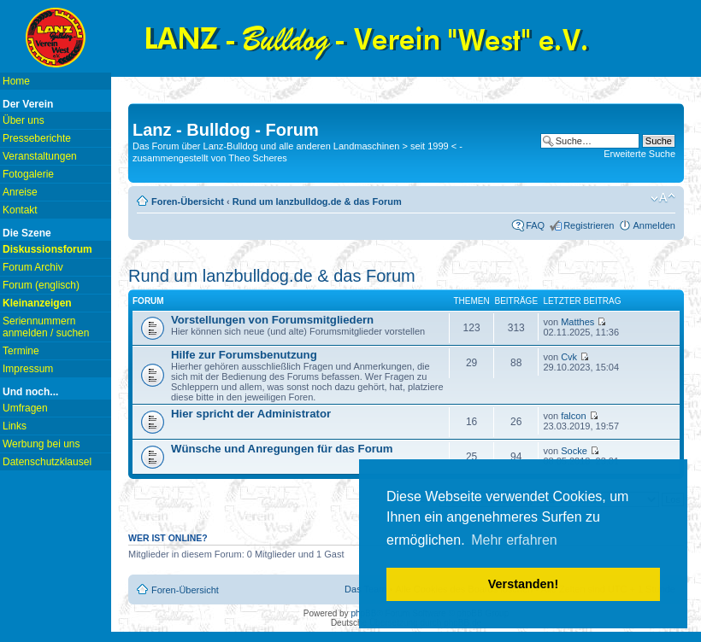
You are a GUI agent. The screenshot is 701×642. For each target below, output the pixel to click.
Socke (574, 451)
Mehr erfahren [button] (514, 540)
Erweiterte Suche (639, 154)
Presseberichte (37, 138)
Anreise (20, 192)
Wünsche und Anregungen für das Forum (282, 448)
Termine (21, 351)
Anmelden (654, 225)
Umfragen (25, 408)
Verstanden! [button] (523, 584)
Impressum (28, 369)
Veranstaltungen (40, 156)
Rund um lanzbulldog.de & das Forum (317, 201)
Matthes (577, 322)
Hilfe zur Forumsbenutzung (244, 354)
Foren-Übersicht (187, 201)
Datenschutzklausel (47, 462)
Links (15, 426)
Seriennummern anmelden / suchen (46, 327)
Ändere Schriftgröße (663, 198)
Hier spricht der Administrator (251, 413)
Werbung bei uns (41, 444)
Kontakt (20, 210)
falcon (573, 416)
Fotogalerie (28, 174)
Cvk (569, 357)
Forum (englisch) (41, 285)
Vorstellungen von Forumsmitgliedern (272, 319)
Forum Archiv (33, 267)
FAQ (535, 225)
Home (16, 81)
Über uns (23, 120)
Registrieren (588, 225)
